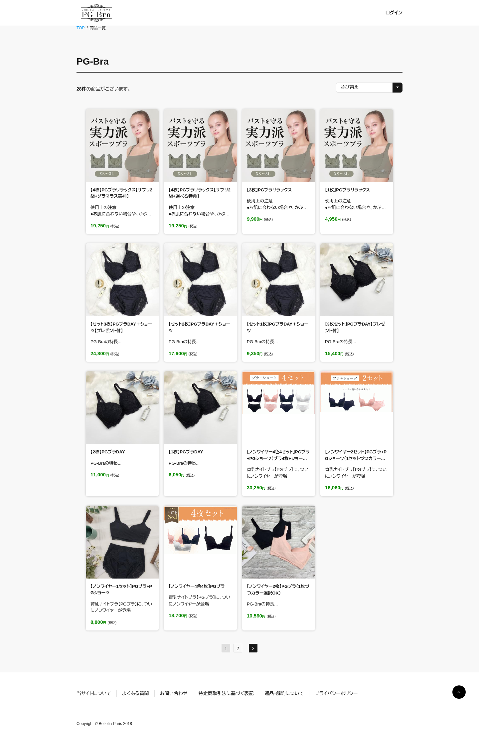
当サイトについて (94, 693)
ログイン (394, 12)
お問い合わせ (174, 693)
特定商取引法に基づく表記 (226, 693)
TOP (80, 28)
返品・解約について (284, 693)
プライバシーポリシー (336, 693)
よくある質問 (135, 693)
